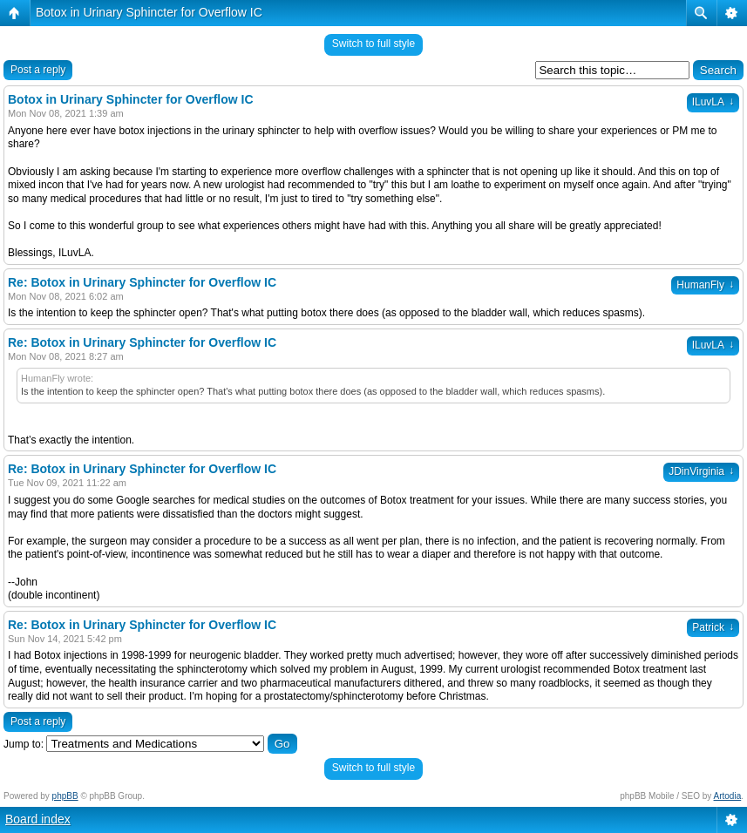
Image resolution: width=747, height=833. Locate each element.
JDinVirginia (701, 471)
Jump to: (23, 744)
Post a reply (37, 70)
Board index (38, 819)
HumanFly (705, 285)
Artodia (728, 796)
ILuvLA (713, 102)
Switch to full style (373, 43)
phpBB (65, 796)
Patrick (713, 627)
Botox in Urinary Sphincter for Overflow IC (149, 12)
